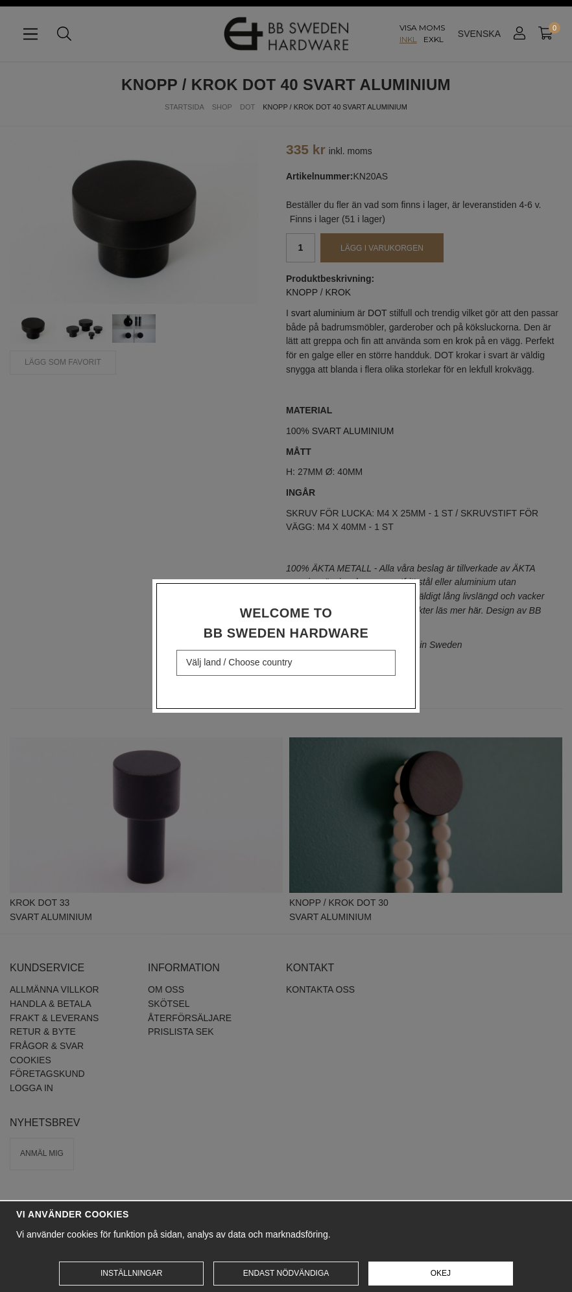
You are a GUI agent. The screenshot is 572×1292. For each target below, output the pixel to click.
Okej (441, 1273)
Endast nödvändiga (286, 1273)
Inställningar (131, 1273)
